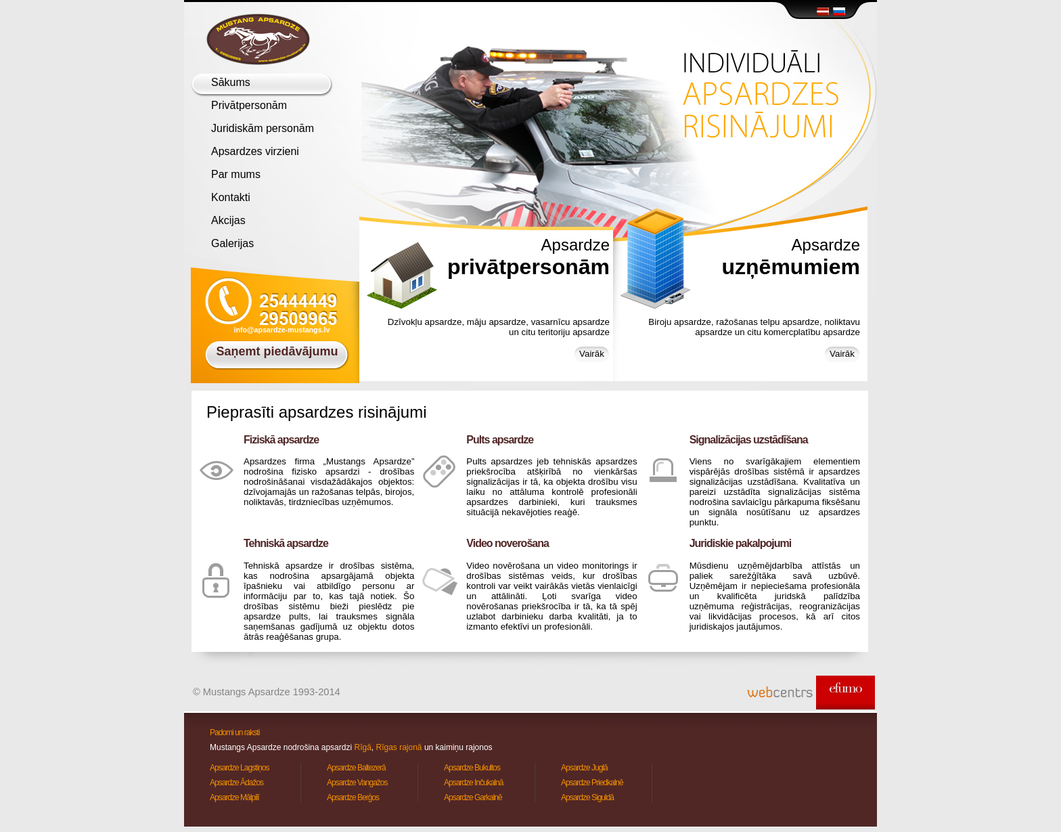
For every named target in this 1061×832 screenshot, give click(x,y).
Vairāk (591, 354)
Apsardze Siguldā (587, 797)
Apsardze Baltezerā (356, 767)
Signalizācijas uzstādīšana (749, 439)
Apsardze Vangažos (357, 782)
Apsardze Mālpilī (234, 797)
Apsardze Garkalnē (473, 797)
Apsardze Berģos (353, 797)
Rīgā (362, 747)
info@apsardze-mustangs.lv (282, 330)
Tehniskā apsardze (286, 543)
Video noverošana (507, 543)
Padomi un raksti (234, 732)
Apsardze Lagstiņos (239, 767)
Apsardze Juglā (584, 767)
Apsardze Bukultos (472, 767)
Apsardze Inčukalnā (473, 782)
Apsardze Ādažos (236, 782)
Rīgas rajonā (399, 747)
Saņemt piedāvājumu (277, 351)
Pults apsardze (499, 439)
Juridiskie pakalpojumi (741, 543)
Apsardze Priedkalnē (592, 782)
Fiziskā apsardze (281, 439)
